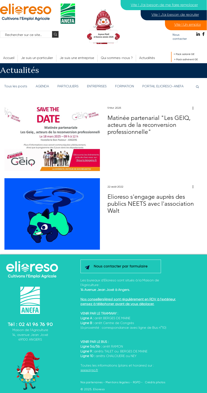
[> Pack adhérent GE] (190, 60)
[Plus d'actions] (194, 108)
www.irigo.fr (89, 370)
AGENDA (42, 86)
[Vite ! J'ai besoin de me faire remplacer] (164, 5)
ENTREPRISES (97, 86)
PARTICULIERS (68, 86)
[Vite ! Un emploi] (187, 25)
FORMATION (124, 86)
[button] (117, 58)
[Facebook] (203, 34)
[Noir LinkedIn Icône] (198, 34)
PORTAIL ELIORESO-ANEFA (163, 86)
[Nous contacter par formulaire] (121, 266)
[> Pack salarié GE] (189, 54)
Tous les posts (15, 86)
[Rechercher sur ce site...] (24, 35)
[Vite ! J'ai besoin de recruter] (175, 15)
